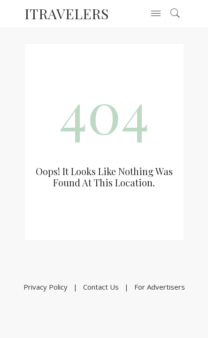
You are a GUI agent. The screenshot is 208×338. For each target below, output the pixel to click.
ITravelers (66, 13)
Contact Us (101, 287)
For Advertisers (159, 287)
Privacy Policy (45, 287)
